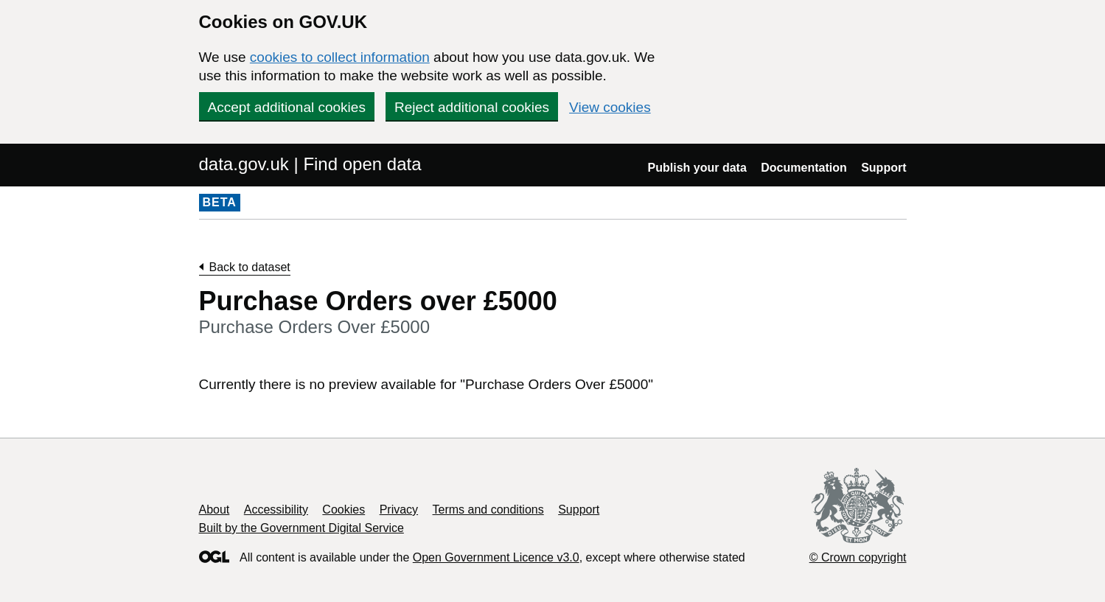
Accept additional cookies (287, 107)
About (214, 509)
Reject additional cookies (471, 107)
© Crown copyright (858, 557)
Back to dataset (249, 267)
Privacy (399, 509)
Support (883, 167)
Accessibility (276, 509)
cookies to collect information (340, 57)
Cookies (343, 509)
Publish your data (697, 167)
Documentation (803, 167)
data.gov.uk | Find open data (310, 164)
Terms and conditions (488, 509)
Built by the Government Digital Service (301, 528)
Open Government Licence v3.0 (496, 557)
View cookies (610, 107)
